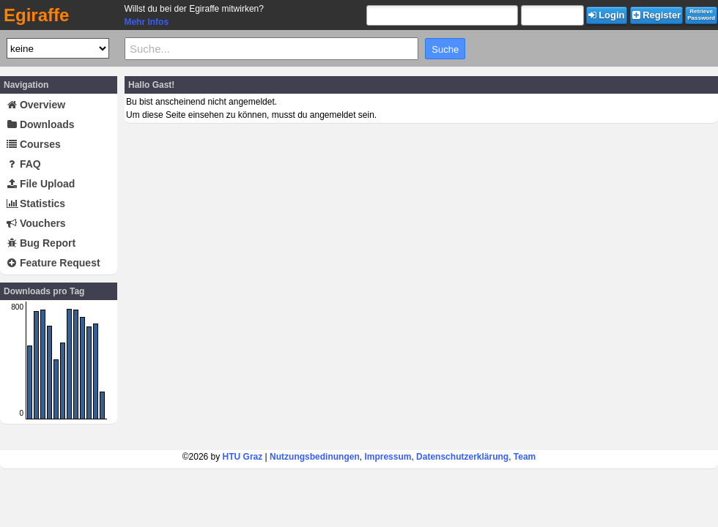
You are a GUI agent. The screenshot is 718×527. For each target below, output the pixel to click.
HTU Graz (243, 457)
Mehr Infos (146, 22)
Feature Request (53, 263)
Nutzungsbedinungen (315, 457)
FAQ (24, 164)
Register (656, 15)
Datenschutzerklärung (462, 457)
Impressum (387, 457)
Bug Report (41, 243)
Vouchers (36, 223)
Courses (34, 144)
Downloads (41, 124)
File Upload (41, 184)
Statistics (36, 203)
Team (525, 457)
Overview (36, 105)
